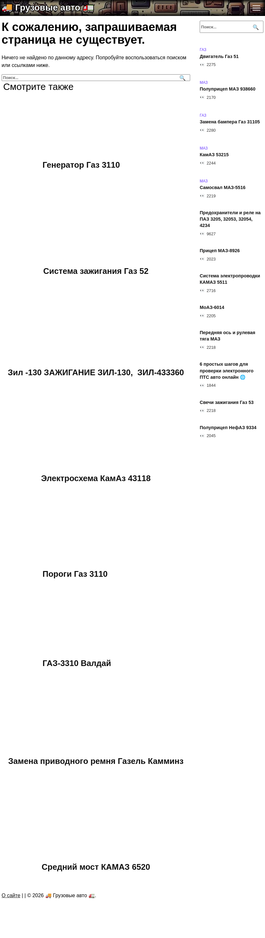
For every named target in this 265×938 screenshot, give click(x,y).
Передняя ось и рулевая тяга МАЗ (227, 336)
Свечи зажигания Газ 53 (227, 402)
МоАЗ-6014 (212, 307)
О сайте (11, 895)
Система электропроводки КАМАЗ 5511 (230, 279)
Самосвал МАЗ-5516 (223, 187)
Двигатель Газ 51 (219, 56)
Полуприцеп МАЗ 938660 (227, 89)
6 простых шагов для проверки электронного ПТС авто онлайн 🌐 (227, 371)
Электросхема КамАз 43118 (96, 477)
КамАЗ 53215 (214, 155)
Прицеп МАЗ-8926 (220, 250)
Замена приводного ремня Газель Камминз (96, 760)
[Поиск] (181, 77)
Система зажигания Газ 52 (95, 270)
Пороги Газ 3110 (75, 573)
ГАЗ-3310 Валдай (77, 662)
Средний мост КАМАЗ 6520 (96, 866)
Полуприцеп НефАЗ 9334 (228, 427)
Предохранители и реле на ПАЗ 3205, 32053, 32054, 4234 (230, 219)
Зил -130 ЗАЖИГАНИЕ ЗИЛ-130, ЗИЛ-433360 (96, 372)
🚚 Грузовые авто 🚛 (48, 7)
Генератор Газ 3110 (81, 164)
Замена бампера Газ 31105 (230, 122)
